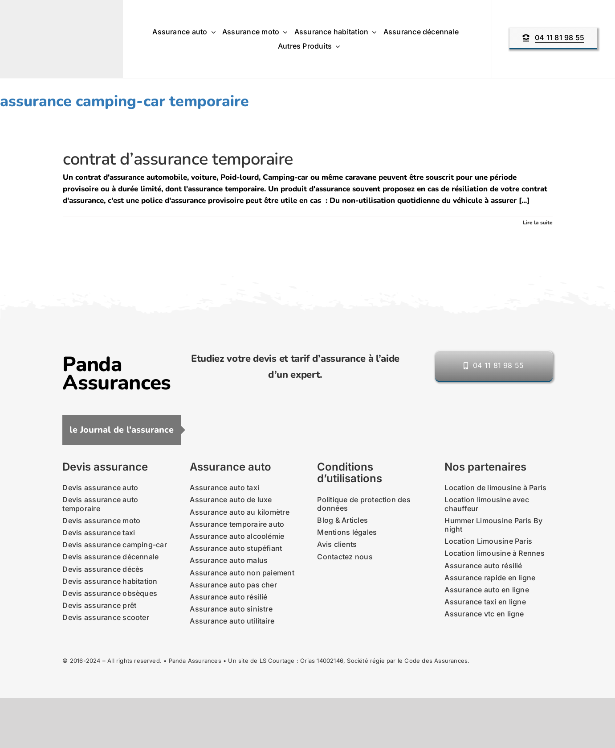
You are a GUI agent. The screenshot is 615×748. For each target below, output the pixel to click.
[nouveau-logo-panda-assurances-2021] (54, 19)
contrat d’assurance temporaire (178, 159)
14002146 (330, 660)
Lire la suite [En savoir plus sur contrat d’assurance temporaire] (538, 222)
